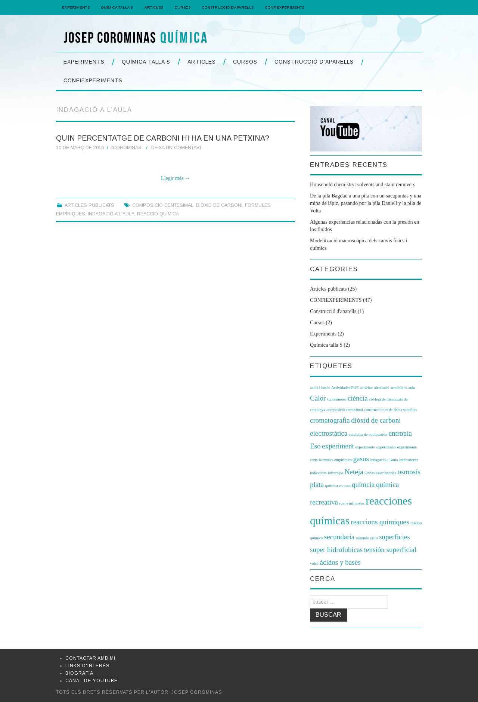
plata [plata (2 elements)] (317, 484)
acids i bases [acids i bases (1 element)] (320, 388)
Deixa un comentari (176, 147)
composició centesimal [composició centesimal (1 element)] (344, 410)
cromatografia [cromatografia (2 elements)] (330, 420)
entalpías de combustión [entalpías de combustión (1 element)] (368, 434)
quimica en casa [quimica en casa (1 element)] (338, 486)
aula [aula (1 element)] (411, 388)
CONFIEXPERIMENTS (284, 7)
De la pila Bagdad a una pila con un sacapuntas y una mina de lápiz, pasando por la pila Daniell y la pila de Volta (366, 203)
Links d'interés (87, 665)
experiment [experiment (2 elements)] (338, 446)
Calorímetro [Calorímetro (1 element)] (337, 399)
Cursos (182, 7)
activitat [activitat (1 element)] (366, 388)
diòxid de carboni (219, 205)
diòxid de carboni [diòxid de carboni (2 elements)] (376, 420)
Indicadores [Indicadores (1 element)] (408, 460)
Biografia (79, 673)
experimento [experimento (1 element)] (365, 447)
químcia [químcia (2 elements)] (363, 484)
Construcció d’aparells (228, 7)
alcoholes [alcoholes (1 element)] (381, 388)
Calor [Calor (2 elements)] (318, 398)
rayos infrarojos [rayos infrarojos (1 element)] (351, 503)
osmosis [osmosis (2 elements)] (408, 472)
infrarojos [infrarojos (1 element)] (335, 473)
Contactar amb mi (90, 658)
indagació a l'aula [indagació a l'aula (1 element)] (384, 460)
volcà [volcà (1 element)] (314, 563)
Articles (154, 7)
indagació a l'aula (111, 214)
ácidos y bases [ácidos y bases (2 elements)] (340, 562)
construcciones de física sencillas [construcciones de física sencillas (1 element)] (390, 410)
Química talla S (326, 345)
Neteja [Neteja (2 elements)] (354, 472)
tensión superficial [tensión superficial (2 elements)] (390, 550)
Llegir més (175, 178)
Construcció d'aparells (333, 311)
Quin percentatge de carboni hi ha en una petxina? (162, 138)
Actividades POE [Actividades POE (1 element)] (345, 388)
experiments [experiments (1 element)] (386, 447)
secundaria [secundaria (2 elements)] (339, 537)
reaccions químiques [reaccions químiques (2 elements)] (380, 522)
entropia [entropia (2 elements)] (400, 433)
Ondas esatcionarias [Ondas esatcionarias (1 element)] (380, 473)
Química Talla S (117, 7)
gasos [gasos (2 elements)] (361, 459)
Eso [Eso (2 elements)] (315, 446)
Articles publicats (89, 205)
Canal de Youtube (91, 680)
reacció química (158, 214)
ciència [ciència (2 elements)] (358, 398)
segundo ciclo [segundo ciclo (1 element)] (367, 538)
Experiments (76, 7)
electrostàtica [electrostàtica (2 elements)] (328, 433)
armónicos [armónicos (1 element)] (399, 388)
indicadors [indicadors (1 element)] (318, 473)
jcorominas (126, 147)
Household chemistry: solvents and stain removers (362, 184)
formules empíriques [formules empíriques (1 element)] (335, 460)
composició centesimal (162, 205)
